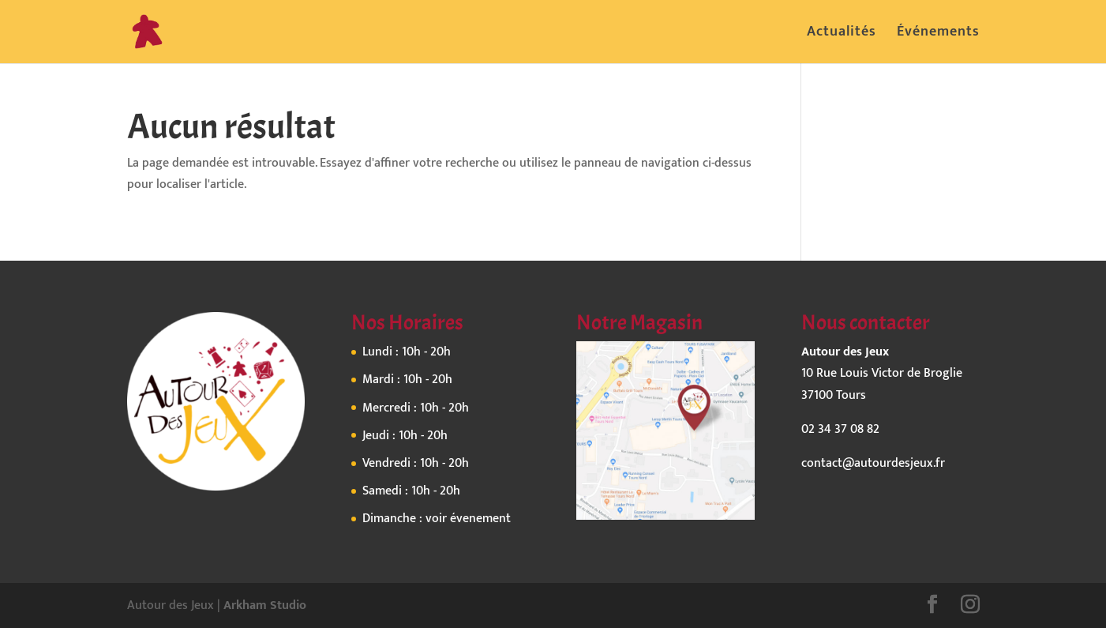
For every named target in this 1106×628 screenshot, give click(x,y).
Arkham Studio (264, 605)
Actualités (841, 34)
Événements (938, 34)
